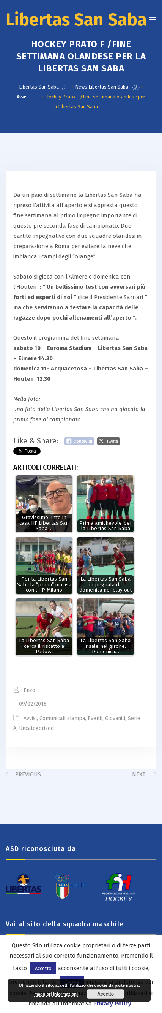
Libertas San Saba (76, 19)
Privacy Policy (112, 1003)
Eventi (95, 718)
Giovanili (115, 718)
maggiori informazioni (56, 994)
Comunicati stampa (62, 718)
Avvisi (30, 718)
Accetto (105, 994)
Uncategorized (36, 728)
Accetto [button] (43, 968)
